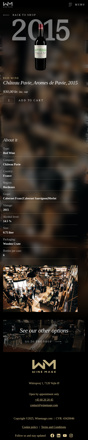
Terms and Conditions (53, 427)
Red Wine (11, 78)
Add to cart (31, 100)
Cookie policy (30, 427)
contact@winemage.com (44, 405)
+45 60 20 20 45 (44, 399)
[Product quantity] (9, 100)
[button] (20, 15)
